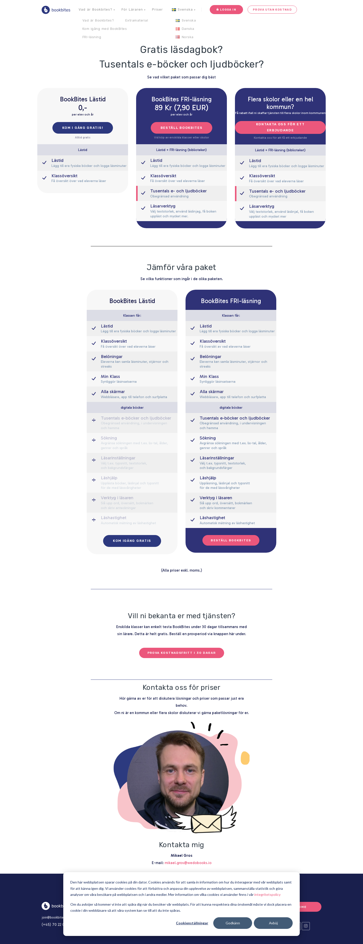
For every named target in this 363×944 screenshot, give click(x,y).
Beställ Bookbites (182, 128)
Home (301, 906)
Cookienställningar (192, 923)
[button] (95, 10)
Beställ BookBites (231, 540)
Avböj (273, 923)
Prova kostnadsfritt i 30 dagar (181, 653)
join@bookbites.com (59, 917)
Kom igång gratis (132, 541)
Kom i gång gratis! (82, 128)
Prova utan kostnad (269, 9)
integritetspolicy (267, 894)
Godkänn (233, 923)
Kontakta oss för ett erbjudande (280, 127)
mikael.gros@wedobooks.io (188, 863)
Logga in (226, 9)
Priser (157, 9)
